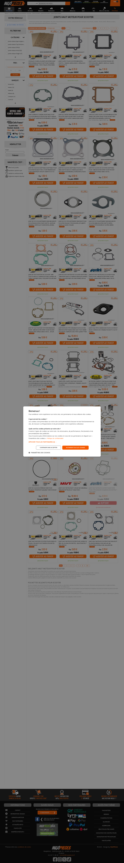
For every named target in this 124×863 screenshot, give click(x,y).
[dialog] (62, 431)
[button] (62, 442)
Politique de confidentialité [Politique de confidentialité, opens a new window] (56, 438)
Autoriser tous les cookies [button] (76, 447)
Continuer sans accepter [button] (47, 447)
